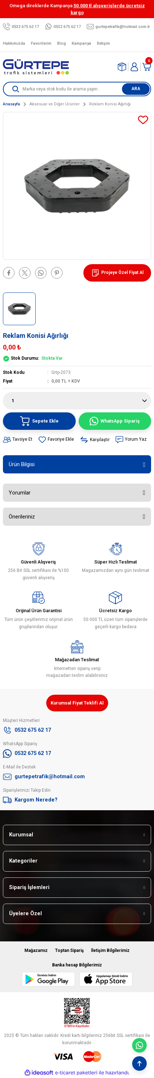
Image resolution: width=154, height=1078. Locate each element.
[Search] (77, 89)
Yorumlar (20, 492)
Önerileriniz (22, 516)
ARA (135, 88)
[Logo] (36, 66)
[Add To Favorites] (143, 120)
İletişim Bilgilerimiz (110, 950)
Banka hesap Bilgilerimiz (77, 965)
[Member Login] (134, 66)
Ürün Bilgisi (22, 464)
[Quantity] (77, 400)
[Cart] (146, 66)
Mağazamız (36, 950)
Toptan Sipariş (69, 950)
